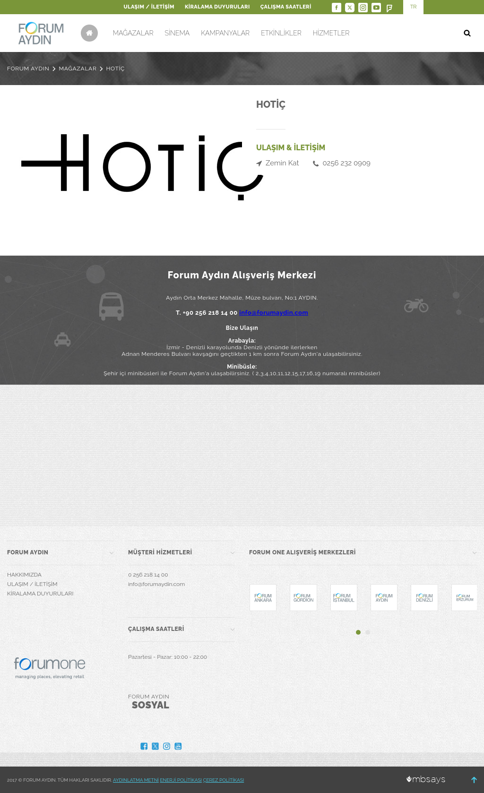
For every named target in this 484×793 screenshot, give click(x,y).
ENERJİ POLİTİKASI (181, 780)
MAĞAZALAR (133, 33)
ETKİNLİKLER (281, 33)
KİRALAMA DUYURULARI (217, 7)
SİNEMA (177, 33)
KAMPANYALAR (225, 33)
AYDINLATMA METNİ (136, 780)
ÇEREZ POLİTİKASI (223, 780)
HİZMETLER (331, 33)
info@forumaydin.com (273, 312)
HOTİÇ (115, 68)
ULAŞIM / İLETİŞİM (148, 7)
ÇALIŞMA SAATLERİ (285, 7)
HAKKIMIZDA (24, 574)
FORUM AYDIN (28, 68)
